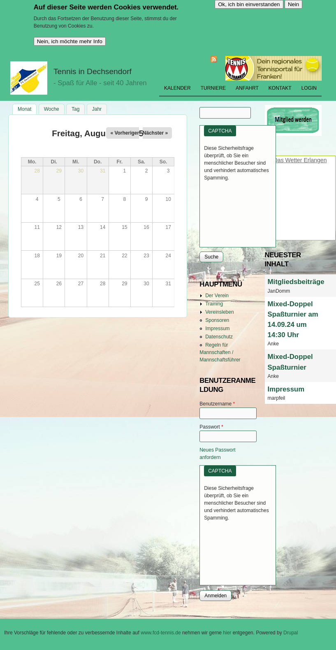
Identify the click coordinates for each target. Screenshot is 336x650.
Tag (75, 109)
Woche (51, 109)
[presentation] (237, 211)
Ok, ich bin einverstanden (249, 4)
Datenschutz (219, 337)
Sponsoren (217, 320)
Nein (293, 4)
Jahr (97, 109)
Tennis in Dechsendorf (92, 71)
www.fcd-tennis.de (161, 633)
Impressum (217, 328)
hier (227, 633)
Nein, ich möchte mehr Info (69, 41)
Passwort (211, 427)
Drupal (290, 633)
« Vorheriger (124, 133)
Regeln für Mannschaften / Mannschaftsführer (219, 352)
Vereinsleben (219, 312)
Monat (27, 108)
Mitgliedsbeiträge (296, 282)
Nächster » (155, 133)
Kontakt (280, 88)
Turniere (213, 88)
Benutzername (217, 404)
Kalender (177, 88)
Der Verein (217, 295)
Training (214, 304)
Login (309, 88)
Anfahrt (247, 88)
